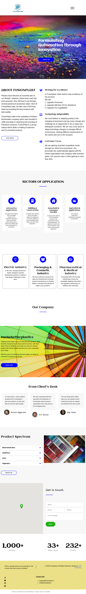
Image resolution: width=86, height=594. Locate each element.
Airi (41, 591)
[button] (46, 60)
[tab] (21, 448)
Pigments (6, 463)
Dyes (4, 458)
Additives (6, 453)
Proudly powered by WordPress (23, 591)
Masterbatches (8, 447)
